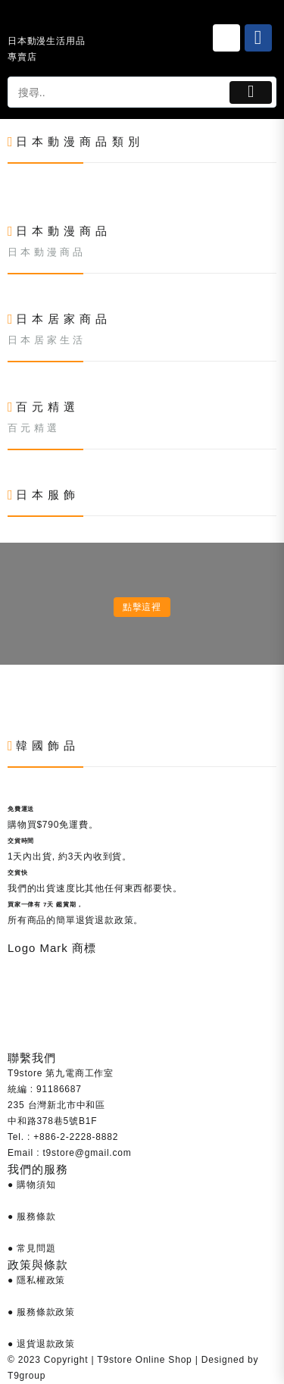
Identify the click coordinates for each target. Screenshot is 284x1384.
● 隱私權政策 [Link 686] (36, 1280)
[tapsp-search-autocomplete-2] (117, 92)
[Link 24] (48, 22)
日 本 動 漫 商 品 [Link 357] (45, 252)
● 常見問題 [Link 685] (31, 1248)
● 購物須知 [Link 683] (31, 1184)
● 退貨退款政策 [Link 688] (41, 1344)
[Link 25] (226, 38)
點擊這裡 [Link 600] (142, 607)
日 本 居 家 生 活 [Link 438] (45, 340)
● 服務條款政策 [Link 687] (41, 1312)
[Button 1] (250, 92)
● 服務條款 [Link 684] (31, 1216)
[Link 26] (258, 38)
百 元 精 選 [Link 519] (32, 428)
